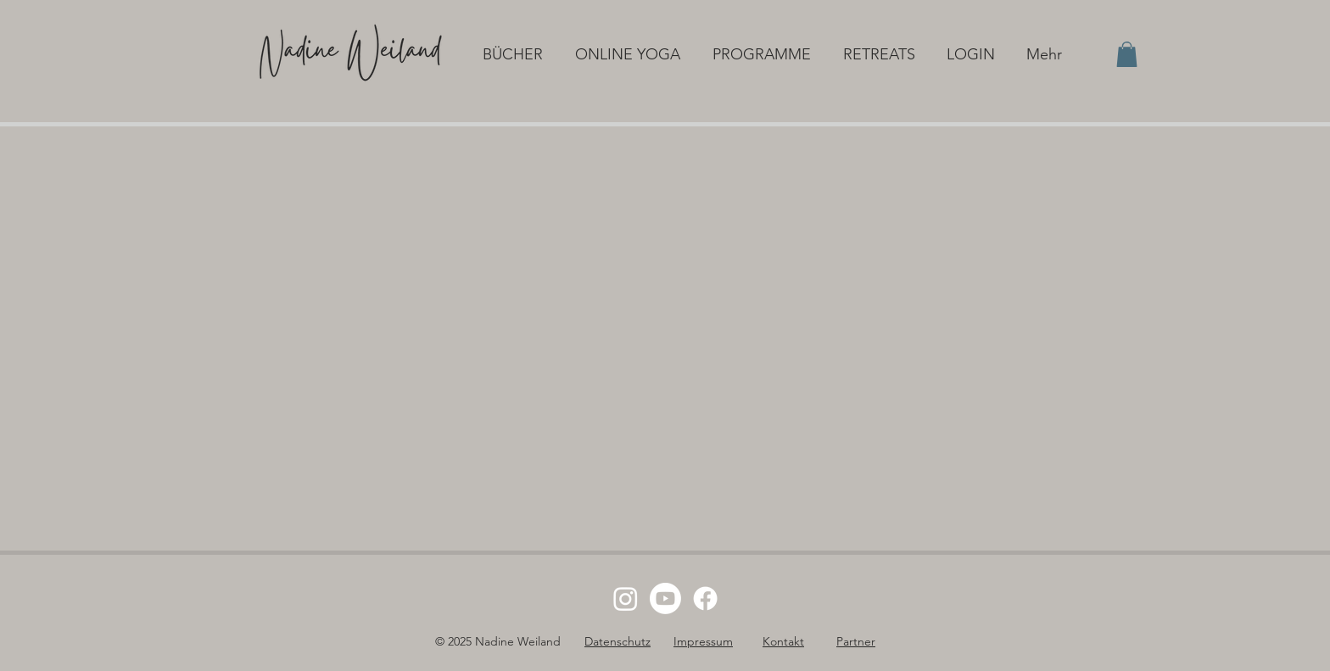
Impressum (703, 641)
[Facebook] (705, 598)
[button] (516, 54)
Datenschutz (617, 641)
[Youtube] (665, 598)
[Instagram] (625, 598)
